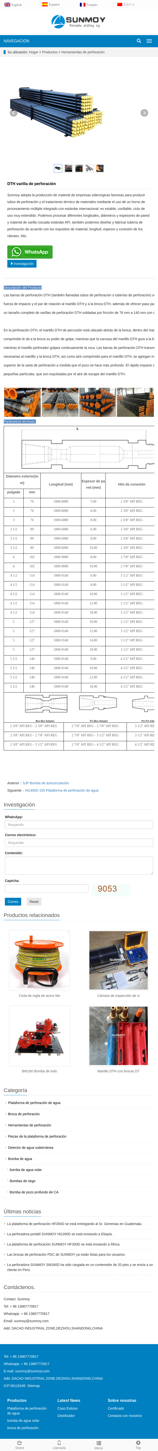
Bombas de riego (23, 1181)
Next (144, 113)
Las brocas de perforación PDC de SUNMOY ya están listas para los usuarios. (66, 1254)
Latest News (68, 1400)
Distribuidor (66, 1416)
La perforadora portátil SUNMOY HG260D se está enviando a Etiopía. (60, 1234)
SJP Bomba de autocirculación (46, 783)
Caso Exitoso (67, 1408)
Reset (34, 902)
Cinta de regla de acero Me (39, 996)
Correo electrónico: (20, 835)
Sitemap (33, 1386)
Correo (13, 902)
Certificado (116, 1408)
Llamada (59, 1444)
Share (19, 1444)
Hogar (33, 52)
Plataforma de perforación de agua (34, 1103)
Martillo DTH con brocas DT (118, 1071)
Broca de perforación (24, 1114)
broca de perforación (22, 1428)
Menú (99, 1444)
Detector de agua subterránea (30, 1148)
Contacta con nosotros (125, 1416)
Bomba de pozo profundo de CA (34, 1192)
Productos (50, 52)
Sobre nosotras (122, 1400)
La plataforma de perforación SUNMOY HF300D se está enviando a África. (63, 1244)
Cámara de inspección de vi (118, 996)
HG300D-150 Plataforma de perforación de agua (61, 790)
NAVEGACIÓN (16, 41)
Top (138, 1444)
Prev (14, 113)
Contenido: (14, 853)
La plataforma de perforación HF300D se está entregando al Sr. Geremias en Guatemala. (74, 1224)
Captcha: (12, 881)
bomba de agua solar (26, 1170)
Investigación (22, 264)
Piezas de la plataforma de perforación (37, 1136)
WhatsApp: (14, 817)
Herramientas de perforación (82, 52)
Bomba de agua (20, 1159)
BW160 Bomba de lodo (39, 1071)
